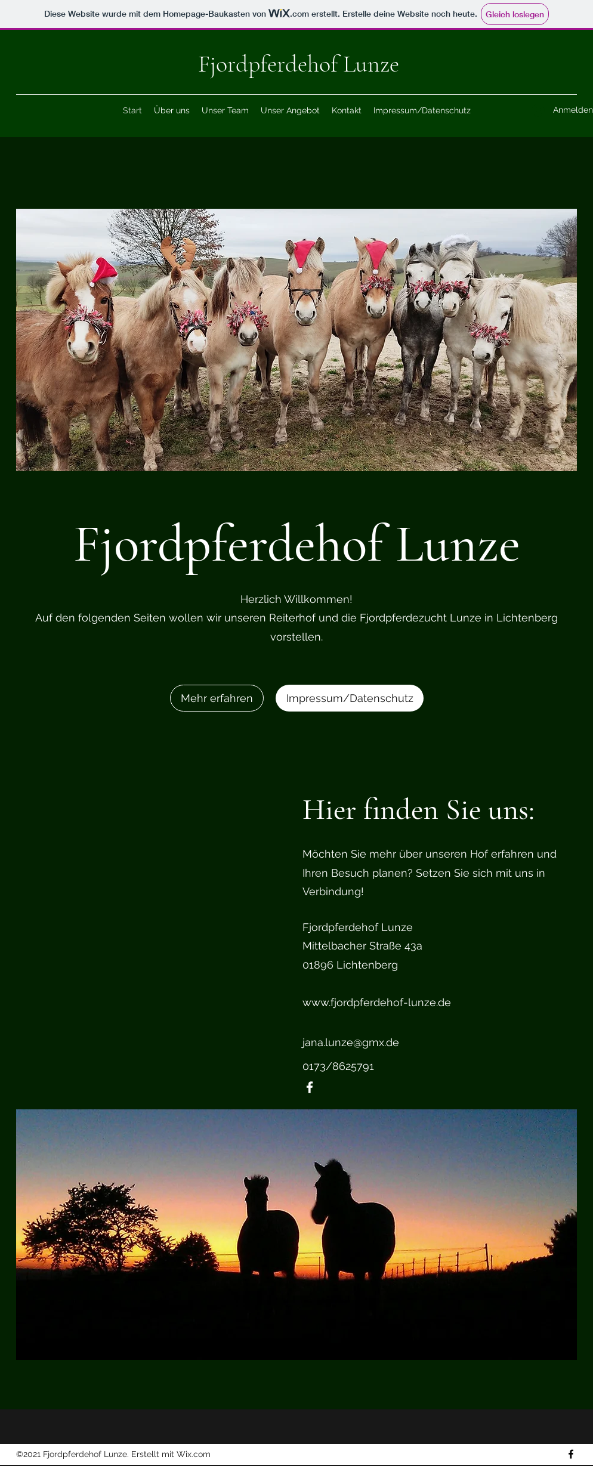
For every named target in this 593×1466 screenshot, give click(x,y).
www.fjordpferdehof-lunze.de (376, 1002)
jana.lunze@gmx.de (350, 1042)
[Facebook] (309, 1087)
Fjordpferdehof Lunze (298, 64)
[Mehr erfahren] (217, 698)
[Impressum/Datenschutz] (350, 698)
